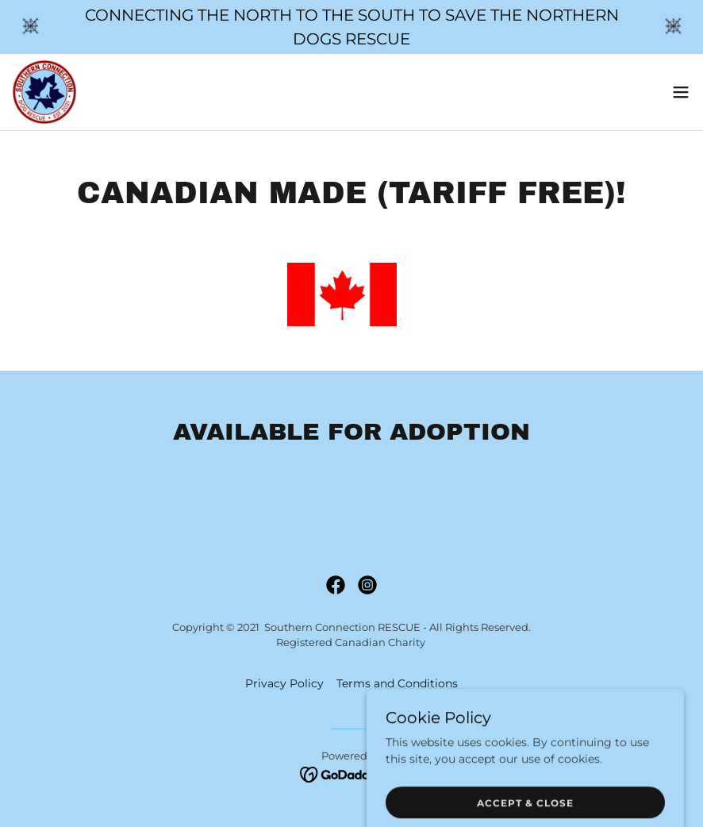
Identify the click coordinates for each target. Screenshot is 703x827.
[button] (681, 92)
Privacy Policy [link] (284, 683)
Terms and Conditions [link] (397, 683)
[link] (44, 92)
